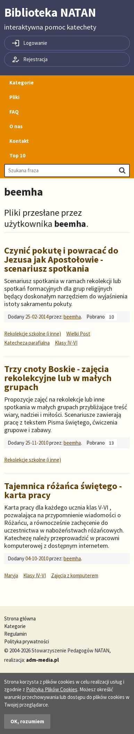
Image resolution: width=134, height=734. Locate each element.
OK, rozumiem (27, 721)
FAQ (14, 111)
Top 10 (17, 155)
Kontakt (19, 141)
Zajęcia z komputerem (74, 575)
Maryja (11, 575)
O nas (16, 126)
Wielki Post (78, 333)
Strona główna (20, 618)
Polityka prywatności (26, 641)
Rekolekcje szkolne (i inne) (32, 333)
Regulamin (15, 633)
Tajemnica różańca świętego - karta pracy (63, 490)
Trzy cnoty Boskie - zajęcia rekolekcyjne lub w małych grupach (57, 378)
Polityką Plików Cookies (51, 689)
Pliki (14, 97)
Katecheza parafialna (27, 342)
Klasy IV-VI (66, 342)
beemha (72, 316)
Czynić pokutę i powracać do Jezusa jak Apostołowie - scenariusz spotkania (61, 259)
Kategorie (21, 82)
